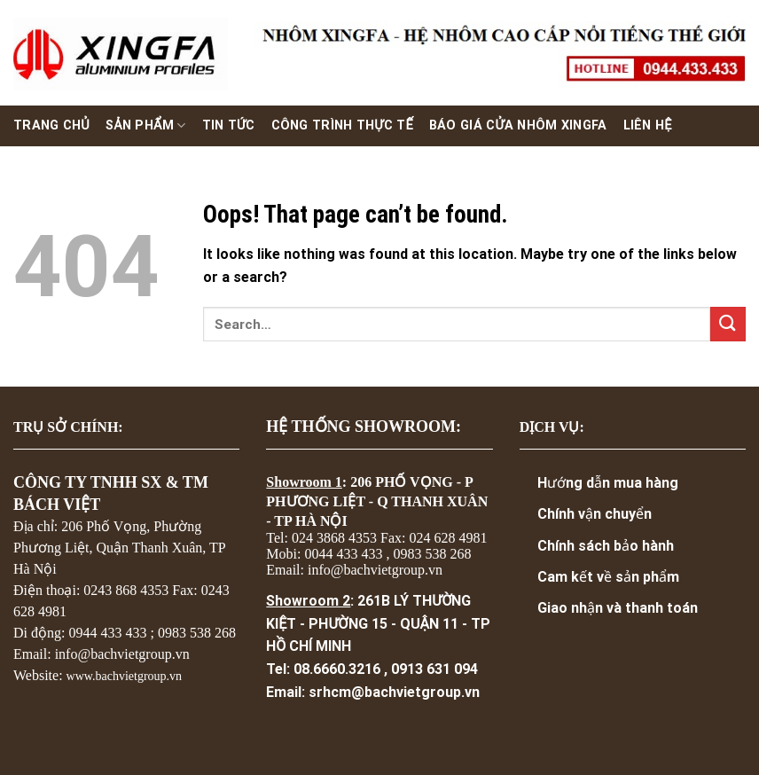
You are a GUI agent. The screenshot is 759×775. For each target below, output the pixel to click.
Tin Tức (228, 125)
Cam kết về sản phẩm (608, 576)
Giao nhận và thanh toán (617, 607)
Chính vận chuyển (594, 513)
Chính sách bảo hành (605, 545)
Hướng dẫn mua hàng (607, 482)
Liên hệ (647, 125)
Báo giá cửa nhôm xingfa (518, 125)
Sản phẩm (146, 125)
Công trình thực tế (342, 125)
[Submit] (728, 324)
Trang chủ (51, 125)
